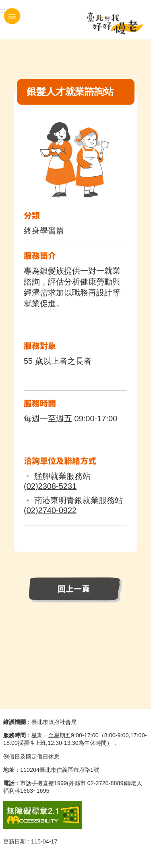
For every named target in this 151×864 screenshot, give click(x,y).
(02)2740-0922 (50, 510)
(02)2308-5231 (50, 486)
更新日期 (14, 841)
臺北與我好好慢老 (115, 23)
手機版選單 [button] (12, 16)
